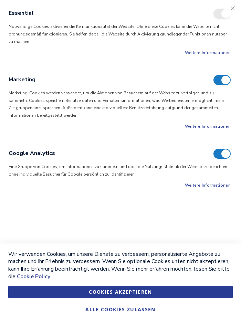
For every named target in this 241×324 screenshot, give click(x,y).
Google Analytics (222, 154)
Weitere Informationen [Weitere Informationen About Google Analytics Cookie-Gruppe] (208, 185)
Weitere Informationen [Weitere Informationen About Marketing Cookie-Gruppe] (208, 126)
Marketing (222, 80)
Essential (222, 14)
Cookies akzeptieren (120, 292)
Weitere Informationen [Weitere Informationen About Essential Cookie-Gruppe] (208, 52)
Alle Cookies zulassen (120, 309)
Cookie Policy (33, 276)
